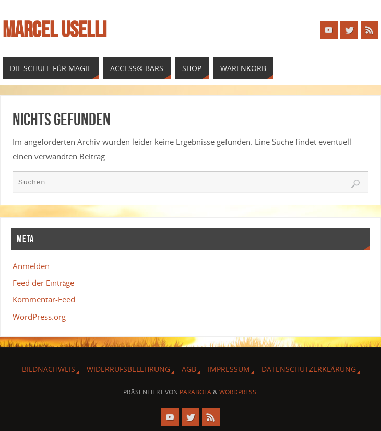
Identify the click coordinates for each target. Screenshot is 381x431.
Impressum (229, 369)
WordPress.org (39, 316)
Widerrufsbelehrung (128, 369)
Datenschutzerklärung (308, 369)
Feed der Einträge (44, 282)
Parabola (195, 392)
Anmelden (31, 266)
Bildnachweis (48, 369)
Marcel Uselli (54, 29)
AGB (189, 369)
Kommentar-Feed (44, 299)
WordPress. (238, 392)
